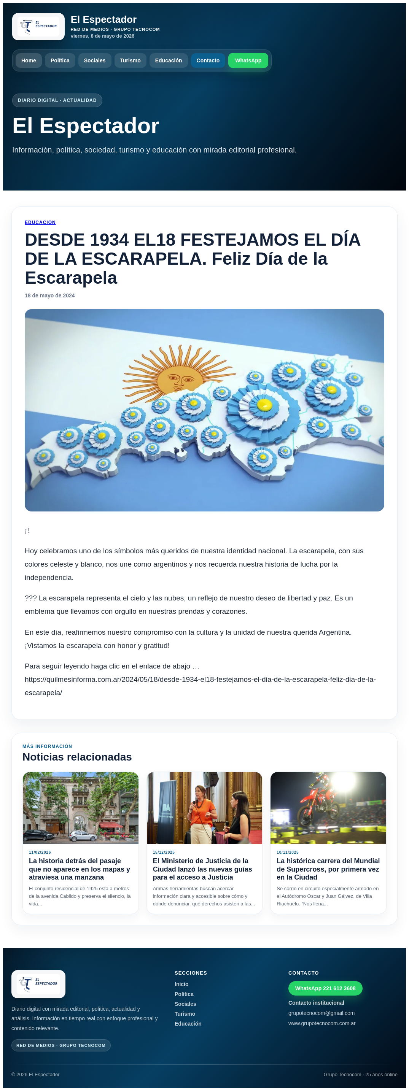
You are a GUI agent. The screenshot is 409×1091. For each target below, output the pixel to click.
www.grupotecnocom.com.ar (322, 1023)
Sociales (95, 60)
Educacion (40, 222)
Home (28, 60)
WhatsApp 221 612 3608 (325, 988)
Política (60, 60)
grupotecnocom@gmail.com (321, 1013)
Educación (168, 60)
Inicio (182, 984)
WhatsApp (248, 60)
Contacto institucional (316, 1003)
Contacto (208, 60)
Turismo (130, 60)
